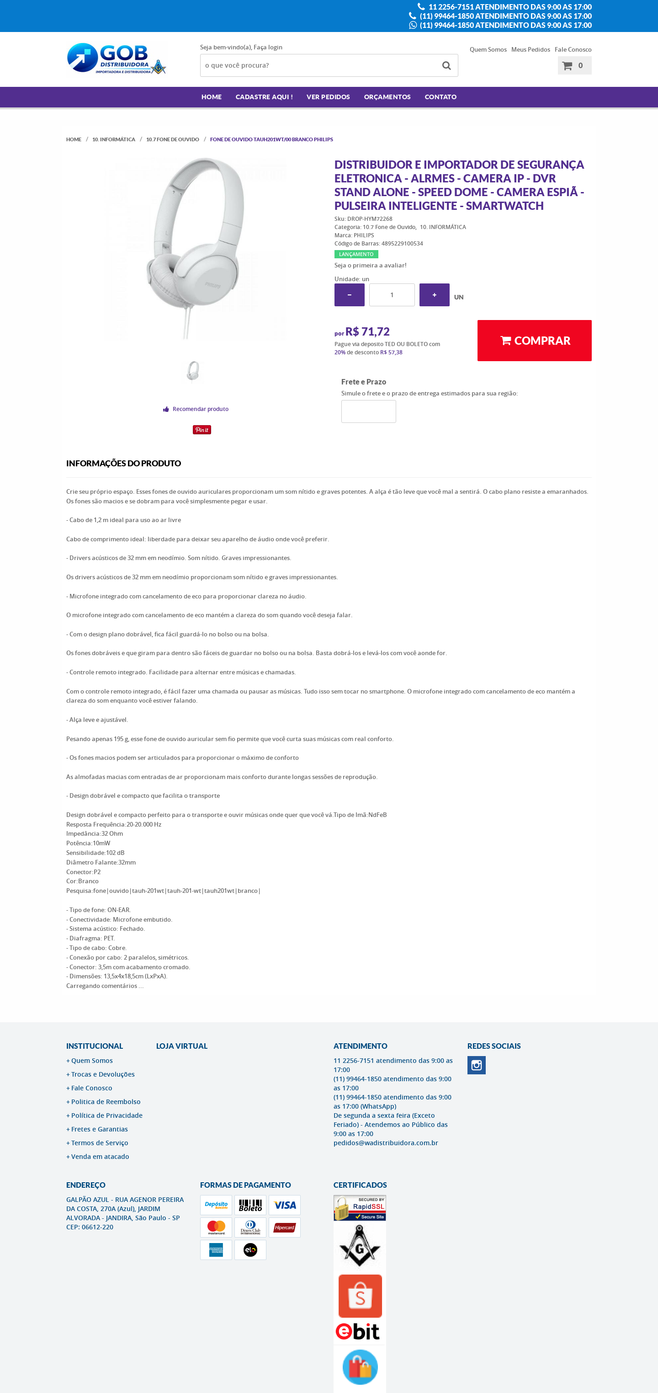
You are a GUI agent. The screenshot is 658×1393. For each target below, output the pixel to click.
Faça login (268, 47)
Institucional (94, 1046)
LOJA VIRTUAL (181, 1046)
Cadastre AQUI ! (264, 97)
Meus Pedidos (530, 49)
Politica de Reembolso (106, 1101)
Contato (441, 97)
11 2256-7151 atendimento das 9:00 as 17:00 (509, 7)
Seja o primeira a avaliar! (370, 265)
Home (212, 97)
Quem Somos (488, 49)
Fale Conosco (573, 49)
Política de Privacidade (107, 1115)
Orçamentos (387, 97)
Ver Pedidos (328, 97)
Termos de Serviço (99, 1142)
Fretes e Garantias (99, 1129)
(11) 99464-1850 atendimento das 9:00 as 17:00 (505, 16)
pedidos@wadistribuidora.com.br (386, 1142)
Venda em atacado (100, 1156)
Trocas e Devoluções (103, 1074)
